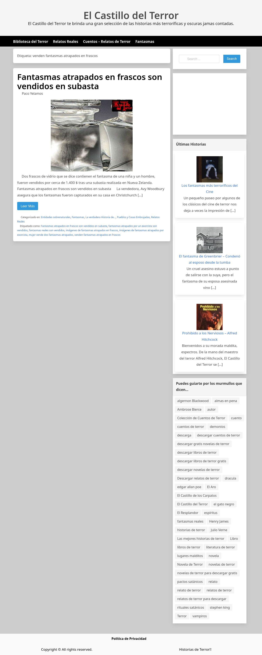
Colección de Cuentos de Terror (201, 418)
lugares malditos (190, 556)
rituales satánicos (190, 607)
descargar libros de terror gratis (201, 461)
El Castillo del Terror (131, 15)
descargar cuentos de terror (218, 435)
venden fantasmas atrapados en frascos (97, 235)
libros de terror (188, 547)
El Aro (211, 487)
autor (211, 409)
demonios (217, 426)
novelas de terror (222, 564)
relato (213, 581)
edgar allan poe (189, 487)
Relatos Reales (65, 41)
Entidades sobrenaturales (55, 217)
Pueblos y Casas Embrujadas (133, 217)
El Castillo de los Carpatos (197, 495)
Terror (182, 616)
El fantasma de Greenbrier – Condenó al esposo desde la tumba (209, 259)
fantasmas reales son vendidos (47, 230)
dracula (230, 478)
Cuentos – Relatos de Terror (107, 41)
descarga (184, 435)
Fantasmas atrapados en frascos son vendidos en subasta (89, 81)
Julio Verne (219, 530)
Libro (234, 538)
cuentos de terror (190, 426)
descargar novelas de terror (198, 469)
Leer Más (28, 206)
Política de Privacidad (129, 638)
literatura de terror (220, 547)
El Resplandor (187, 512)
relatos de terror (219, 590)
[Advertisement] (209, 104)
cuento (236, 418)
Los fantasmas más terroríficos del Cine (210, 188)
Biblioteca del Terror (30, 41)
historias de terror (191, 530)
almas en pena (226, 401)
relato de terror (189, 590)
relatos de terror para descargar (201, 599)
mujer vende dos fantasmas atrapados (51, 235)
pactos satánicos (190, 581)
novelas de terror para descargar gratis (207, 573)
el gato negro (223, 504)
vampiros (199, 616)
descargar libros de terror (197, 452)
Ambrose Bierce (189, 409)
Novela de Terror (190, 564)
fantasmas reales (190, 521)
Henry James (219, 521)
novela (214, 556)
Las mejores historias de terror (200, 538)
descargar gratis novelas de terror (203, 444)
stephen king (220, 607)
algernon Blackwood (193, 401)
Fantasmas (145, 41)
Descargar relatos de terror (198, 478)
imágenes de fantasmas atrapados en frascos (92, 230)
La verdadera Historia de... (101, 217)
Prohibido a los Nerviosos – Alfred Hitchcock (209, 336)
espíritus (210, 512)
